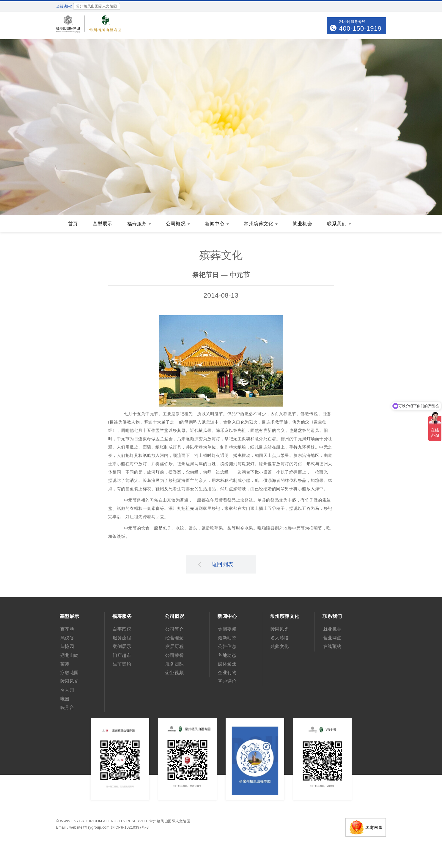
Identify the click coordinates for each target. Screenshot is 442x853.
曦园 (65, 698)
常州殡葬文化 (261, 223)
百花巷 (67, 629)
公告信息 (227, 646)
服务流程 (122, 637)
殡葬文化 (279, 646)
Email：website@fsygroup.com (83, 827)
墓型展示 (102, 223)
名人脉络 (279, 637)
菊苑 (65, 663)
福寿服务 (139, 223)
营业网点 (332, 637)
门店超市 (122, 655)
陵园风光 (69, 681)
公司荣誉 (174, 655)
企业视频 (174, 672)
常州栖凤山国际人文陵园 (170, 821)
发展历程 (174, 646)
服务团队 (174, 663)
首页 (73, 223)
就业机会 (302, 223)
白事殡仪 (122, 629)
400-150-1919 (360, 28)
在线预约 (332, 646)
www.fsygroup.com (81, 821)
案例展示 (122, 646)
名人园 (67, 690)
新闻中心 (217, 223)
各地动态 (227, 655)
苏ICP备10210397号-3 (130, 827)
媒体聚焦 (227, 663)
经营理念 (174, 637)
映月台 (67, 707)
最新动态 (227, 637)
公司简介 (174, 629)
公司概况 (178, 223)
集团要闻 (227, 629)
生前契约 (122, 663)
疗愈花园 (69, 672)
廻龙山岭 (69, 655)
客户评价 (227, 681)
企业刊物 (227, 672)
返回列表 (216, 564)
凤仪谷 (67, 637)
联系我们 (339, 223)
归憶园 (67, 646)
